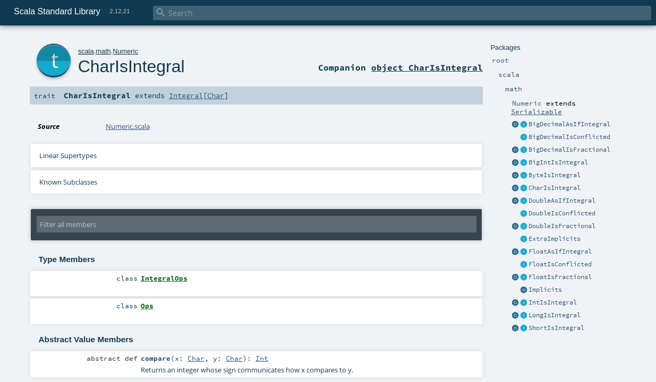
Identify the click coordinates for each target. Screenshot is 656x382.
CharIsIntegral (555, 188)
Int (261, 358)
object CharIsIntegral (427, 67)
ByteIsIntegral (555, 175)
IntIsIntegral (553, 302)
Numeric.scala (128, 126)
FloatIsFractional (560, 277)
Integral (186, 95)
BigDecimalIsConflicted (569, 137)
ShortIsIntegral (556, 328)
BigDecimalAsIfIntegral (569, 124)
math (103, 51)
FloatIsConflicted (560, 264)
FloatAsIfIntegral (560, 251)
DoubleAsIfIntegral (562, 200)
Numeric (125, 51)
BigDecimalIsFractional (569, 149)
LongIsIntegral (555, 315)
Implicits (545, 289)
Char (215, 95)
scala (86, 51)
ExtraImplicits (555, 238)
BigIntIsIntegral (558, 162)
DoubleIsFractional (562, 226)
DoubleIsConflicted (562, 213)
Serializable (536, 111)
